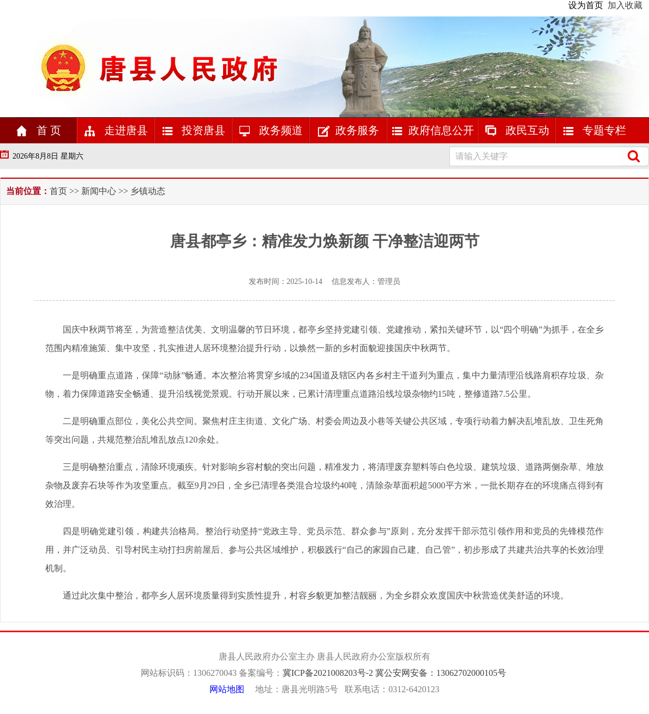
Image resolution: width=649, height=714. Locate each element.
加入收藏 (625, 5)
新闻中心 (98, 191)
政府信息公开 (432, 130)
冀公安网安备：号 (441, 672)
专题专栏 (594, 130)
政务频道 (270, 130)
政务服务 (348, 130)
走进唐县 (116, 130)
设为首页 (585, 5)
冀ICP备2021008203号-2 (329, 672)
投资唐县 (193, 130)
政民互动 (516, 130)
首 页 (38, 130)
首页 (59, 191)
